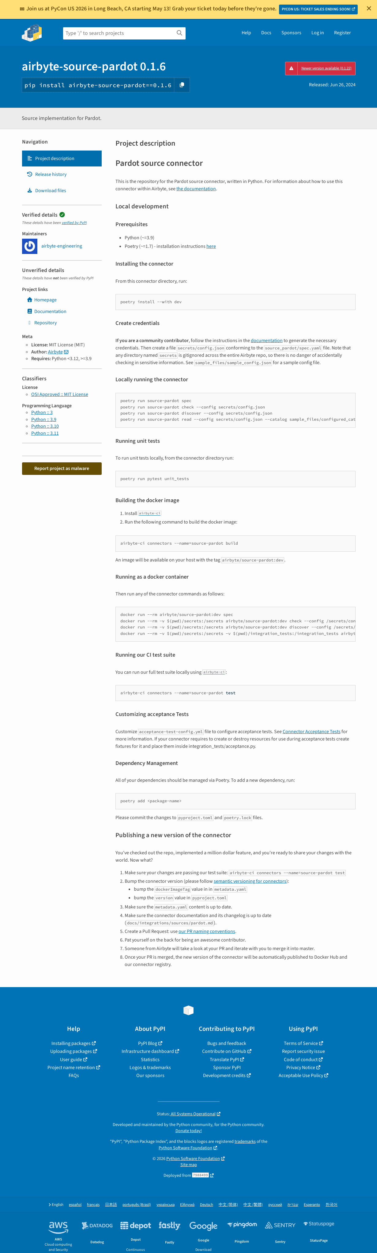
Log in (317, 32)
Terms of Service (301, 1043)
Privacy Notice (300, 1067)
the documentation (196, 188)
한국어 (331, 1204)
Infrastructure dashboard (148, 1051)
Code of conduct (301, 1059)
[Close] (369, 8)
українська (165, 1204)
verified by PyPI (74, 223)
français (93, 1204)
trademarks (245, 1141)
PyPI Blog (147, 1043)
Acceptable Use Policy (301, 1075)
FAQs (74, 1075)
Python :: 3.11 (45, 433)
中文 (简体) (228, 1204)
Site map (188, 1165)
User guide (71, 1059)
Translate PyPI (224, 1059)
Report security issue (303, 1051)
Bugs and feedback (226, 1043)
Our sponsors (150, 1075)
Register (342, 32)
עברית (293, 1204)
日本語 (111, 1204)
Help (246, 32)
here (211, 246)
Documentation (46, 311)
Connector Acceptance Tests (312, 731)
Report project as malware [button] (61, 468)
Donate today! (188, 1131)
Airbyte (55, 352)
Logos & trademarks (150, 1067)
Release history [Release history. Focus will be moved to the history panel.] (46, 174)
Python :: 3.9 (43, 419)
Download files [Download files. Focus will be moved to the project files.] (46, 190)
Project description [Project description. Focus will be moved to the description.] (50, 158)
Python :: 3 (42, 412)
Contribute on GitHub (224, 1051)
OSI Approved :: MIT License (59, 394)
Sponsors (291, 32)
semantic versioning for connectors (250, 881)
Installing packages (71, 1043)
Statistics (150, 1059)
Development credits (224, 1075)
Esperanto (312, 1204)
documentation (267, 340)
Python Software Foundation (185, 1148)
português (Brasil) (137, 1204)
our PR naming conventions (207, 931)
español (75, 1204)
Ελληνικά (187, 1204)
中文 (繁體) (253, 1204)
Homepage (42, 299)
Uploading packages (71, 1051)
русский (275, 1204)
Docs (266, 32)
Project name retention (71, 1067)
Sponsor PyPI (227, 1067)
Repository (42, 322)
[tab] (62, 158)
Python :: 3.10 (45, 426)
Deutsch (206, 1204)
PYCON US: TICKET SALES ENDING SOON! (316, 9)
